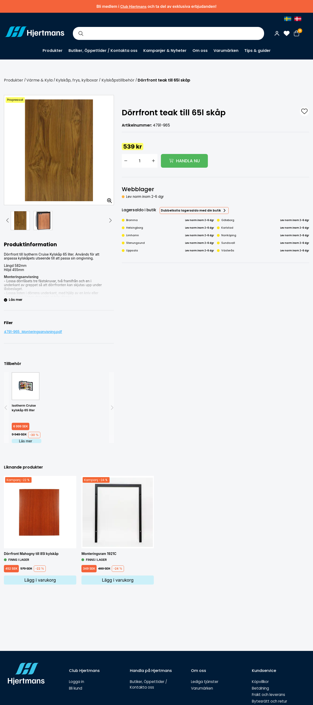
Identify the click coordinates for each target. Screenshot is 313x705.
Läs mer (25, 441)
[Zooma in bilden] (108, 199)
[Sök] (81, 33)
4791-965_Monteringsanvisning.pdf (33, 331)
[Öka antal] (153, 161)
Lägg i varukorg (40, 580)
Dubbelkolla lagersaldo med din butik (191, 210)
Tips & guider (257, 50)
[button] (7, 220)
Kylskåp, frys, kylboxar (77, 80)
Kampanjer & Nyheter (165, 50)
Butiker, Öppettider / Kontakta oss (102, 50)
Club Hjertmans (133, 6)
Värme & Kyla (39, 80)
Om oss (200, 50)
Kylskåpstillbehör (117, 80)
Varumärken (225, 50)
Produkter (53, 50)
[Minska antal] (126, 161)
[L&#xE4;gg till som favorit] (304, 111)
